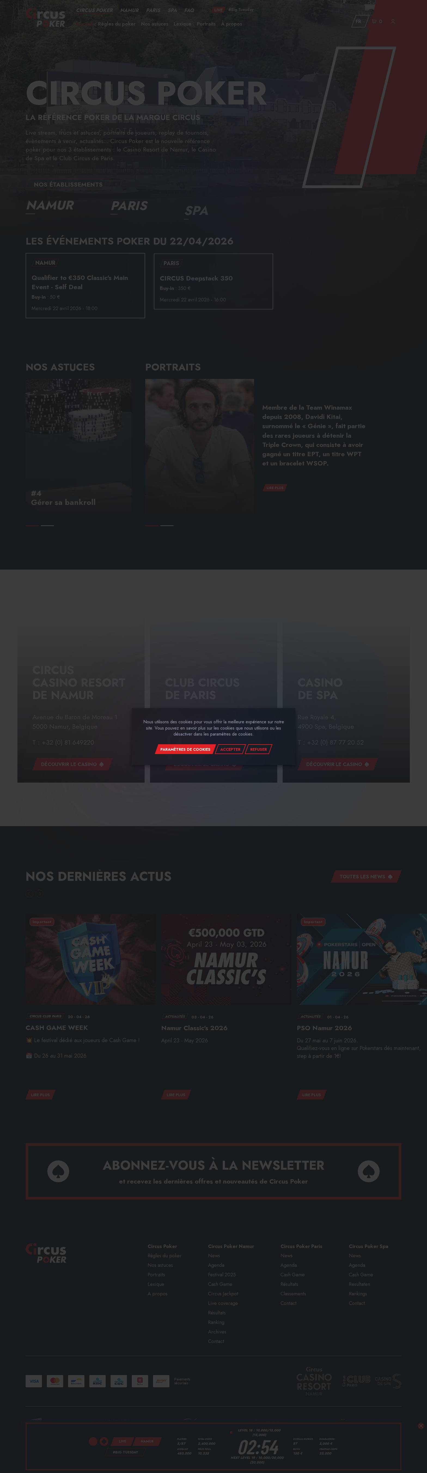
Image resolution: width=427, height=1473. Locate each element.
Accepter (230, 749)
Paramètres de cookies (185, 749)
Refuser (258, 749)
